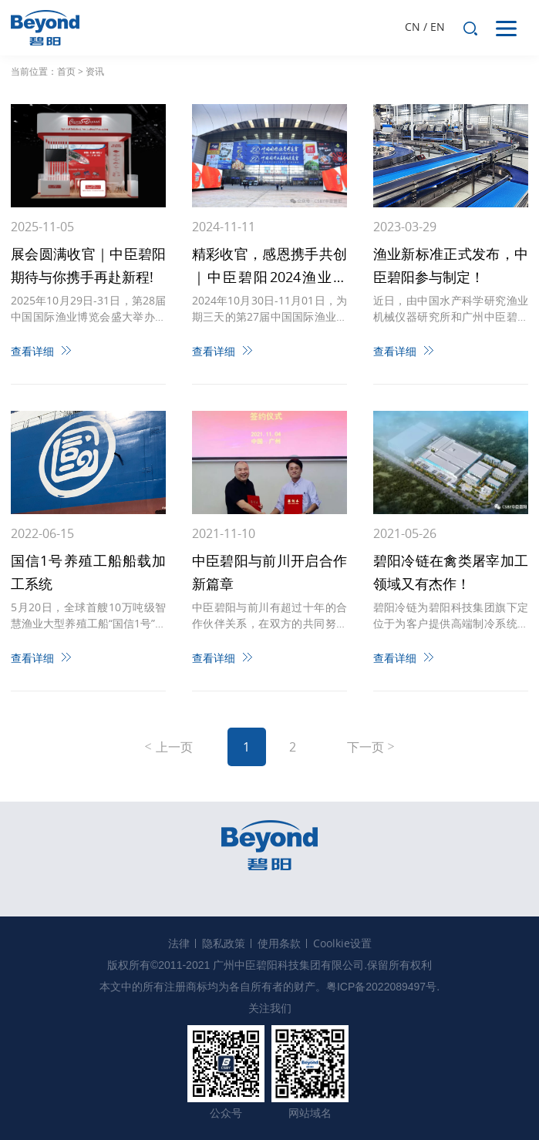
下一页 (365, 746)
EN (437, 26)
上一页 (174, 746)
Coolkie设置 (342, 943)
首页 (66, 71)
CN (412, 26)
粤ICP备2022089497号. (383, 986)
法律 (179, 943)
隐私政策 (223, 943)
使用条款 (279, 943)
